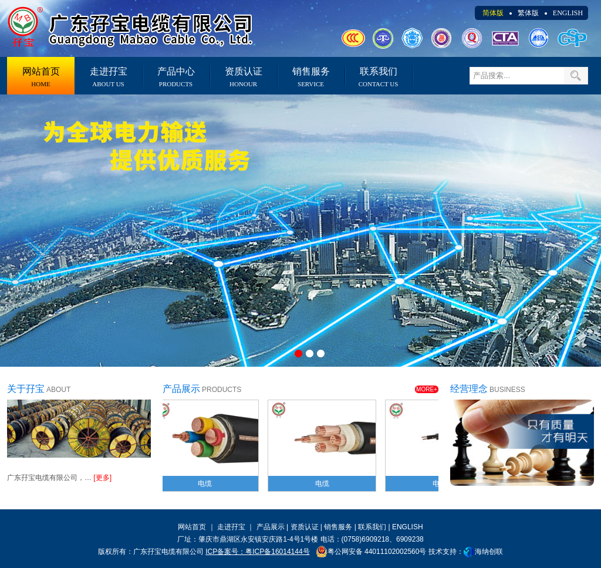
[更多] (102, 478)
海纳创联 (489, 551)
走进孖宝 (108, 76)
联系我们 (378, 76)
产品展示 (270, 527)
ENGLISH (568, 13)
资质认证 (243, 76)
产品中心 (176, 76)
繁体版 (528, 13)
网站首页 (41, 76)
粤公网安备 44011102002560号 (371, 551)
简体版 (493, 13)
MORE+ (426, 389)
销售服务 (311, 76)
